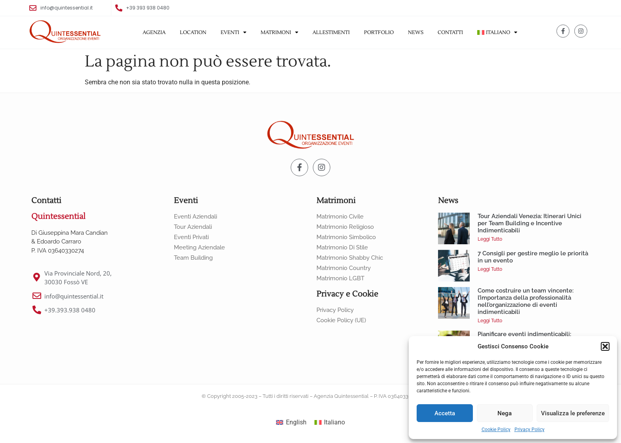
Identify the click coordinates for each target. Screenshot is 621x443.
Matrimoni (279, 32)
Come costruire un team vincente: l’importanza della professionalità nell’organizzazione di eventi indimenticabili (525, 301)
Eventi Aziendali (195, 216)
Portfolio (379, 32)
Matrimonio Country (343, 268)
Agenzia (154, 32)
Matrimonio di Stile (342, 247)
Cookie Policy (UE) (341, 320)
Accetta (444, 413)
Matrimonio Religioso (345, 226)
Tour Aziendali (193, 226)
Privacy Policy (529, 429)
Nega (504, 413)
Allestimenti (331, 32)
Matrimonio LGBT (340, 278)
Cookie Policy (496, 429)
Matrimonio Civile (340, 216)
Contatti (450, 32)
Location (193, 32)
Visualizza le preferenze (573, 413)
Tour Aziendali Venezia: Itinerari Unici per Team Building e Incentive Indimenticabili (529, 223)
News (415, 32)
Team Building (193, 257)
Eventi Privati (191, 237)
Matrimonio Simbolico (346, 237)
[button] (605, 346)
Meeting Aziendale (199, 247)
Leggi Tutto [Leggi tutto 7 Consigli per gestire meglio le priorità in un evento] (490, 269)
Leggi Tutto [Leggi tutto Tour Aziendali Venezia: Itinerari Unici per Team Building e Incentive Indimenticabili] (490, 239)
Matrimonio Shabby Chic (349, 257)
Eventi (233, 32)
